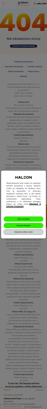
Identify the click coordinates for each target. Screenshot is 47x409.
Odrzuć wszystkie (23, 219)
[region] (23, 204)
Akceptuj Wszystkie (23, 225)
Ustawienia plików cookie (23, 232)
